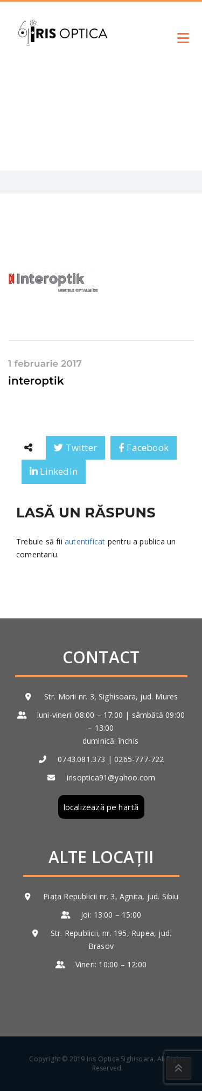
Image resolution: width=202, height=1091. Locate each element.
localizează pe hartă (101, 807)
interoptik (36, 380)
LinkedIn (54, 471)
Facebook (144, 447)
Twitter (75, 447)
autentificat (85, 541)
